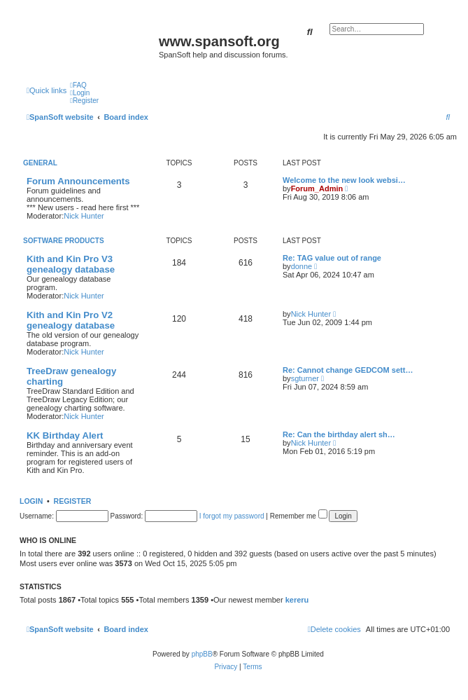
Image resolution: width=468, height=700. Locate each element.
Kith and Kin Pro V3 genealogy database (71, 264)
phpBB (202, 654)
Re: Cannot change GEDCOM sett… (348, 370)
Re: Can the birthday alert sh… (339, 434)
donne (302, 266)
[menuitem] (78, 85)
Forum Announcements (78, 181)
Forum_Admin (317, 188)
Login (31, 501)
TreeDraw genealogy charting (71, 376)
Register (73, 501)
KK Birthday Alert (65, 435)
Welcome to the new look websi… (344, 180)
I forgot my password (231, 516)
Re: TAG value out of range (332, 258)
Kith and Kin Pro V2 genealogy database (71, 320)
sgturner (305, 378)
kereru (297, 600)
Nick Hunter (84, 216)
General (40, 163)
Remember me (298, 516)
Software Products (63, 241)
